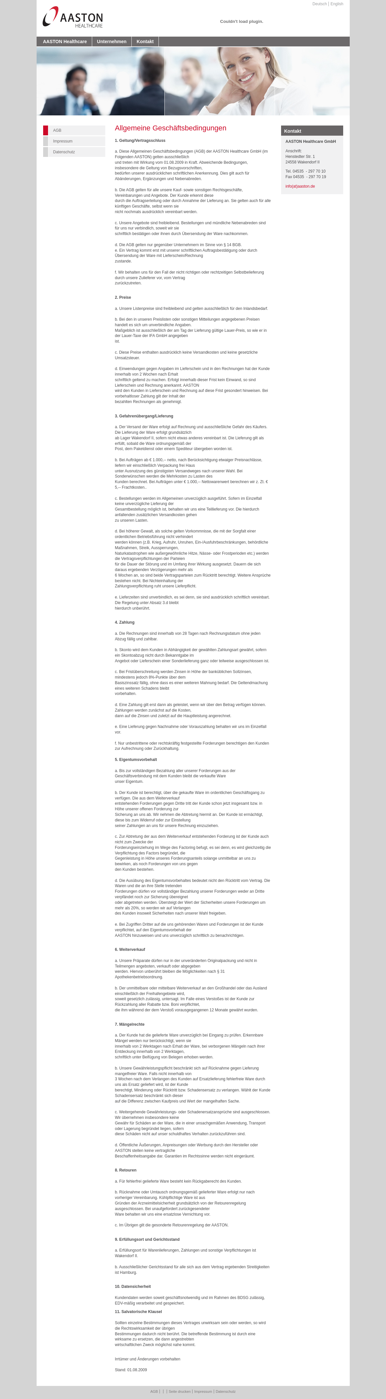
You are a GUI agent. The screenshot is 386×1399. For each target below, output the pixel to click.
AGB (57, 130)
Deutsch (319, 4)
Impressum (63, 141)
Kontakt (145, 41)
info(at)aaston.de (300, 186)
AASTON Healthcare (65, 41)
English (336, 4)
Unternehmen (111, 41)
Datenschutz (64, 152)
